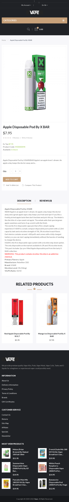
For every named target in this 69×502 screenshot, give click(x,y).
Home (4, 40)
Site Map (5, 423)
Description (24, 200)
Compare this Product (33, 185)
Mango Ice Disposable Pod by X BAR (51, 334)
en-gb (45, 5)
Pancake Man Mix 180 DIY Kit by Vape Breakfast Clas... (21, 482)
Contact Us (6, 415)
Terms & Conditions (9, 393)
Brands (4, 397)
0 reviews (16, 138)
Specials (5, 432)
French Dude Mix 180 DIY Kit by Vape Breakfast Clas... (58, 451)
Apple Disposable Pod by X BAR (21, 40)
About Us (5, 381)
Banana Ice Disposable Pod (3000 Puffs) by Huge (58, 482)
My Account (26, 5)
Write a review (27, 138)
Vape (36, 499)
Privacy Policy (7, 389)
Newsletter (6, 436)
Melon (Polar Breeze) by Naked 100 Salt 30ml (20, 451)
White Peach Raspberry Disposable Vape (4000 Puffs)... (56, 467)
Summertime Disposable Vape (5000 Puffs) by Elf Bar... (21, 467)
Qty (4, 171)
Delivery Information (10, 385)
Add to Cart (11, 179)
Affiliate (5, 427)
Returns (5, 419)
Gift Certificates (8, 402)
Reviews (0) (46, 200)
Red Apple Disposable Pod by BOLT (17, 334)
